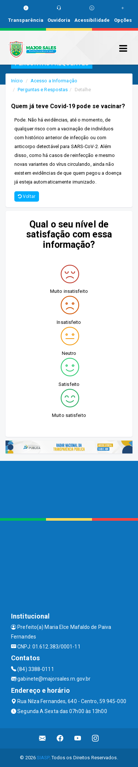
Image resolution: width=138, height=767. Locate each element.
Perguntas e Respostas (43, 89)
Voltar (26, 196)
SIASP (43, 757)
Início (17, 80)
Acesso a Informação (54, 80)
